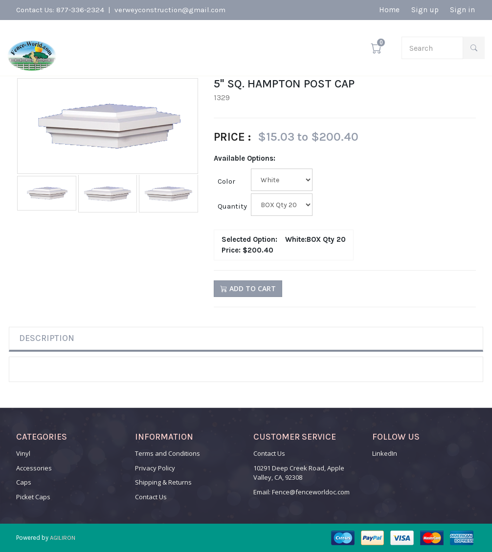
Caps (23, 482)
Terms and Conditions (167, 453)
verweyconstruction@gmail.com (169, 10)
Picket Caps (33, 496)
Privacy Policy (155, 468)
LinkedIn (384, 453)
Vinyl (23, 453)
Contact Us (151, 496)
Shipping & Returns (163, 482)
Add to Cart (248, 288)
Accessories (34, 468)
